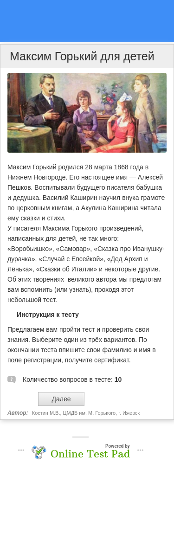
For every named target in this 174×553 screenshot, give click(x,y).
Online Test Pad (90, 454)
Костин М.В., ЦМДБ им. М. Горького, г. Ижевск (86, 413)
